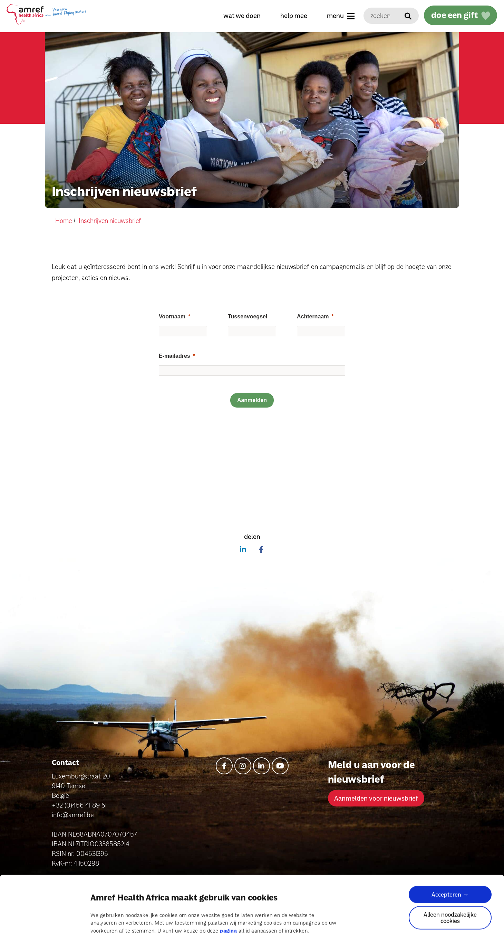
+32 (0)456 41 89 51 (79, 805)
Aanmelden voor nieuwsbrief (376, 798)
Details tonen (106, 919)
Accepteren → (450, 858)
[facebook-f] (224, 765)
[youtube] (280, 765)
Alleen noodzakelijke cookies (450, 882)
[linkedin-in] (261, 765)
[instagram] (242, 765)
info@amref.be (73, 815)
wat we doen (240, 15)
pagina (228, 895)
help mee (292, 15)
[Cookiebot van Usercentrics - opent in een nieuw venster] (44, 919)
